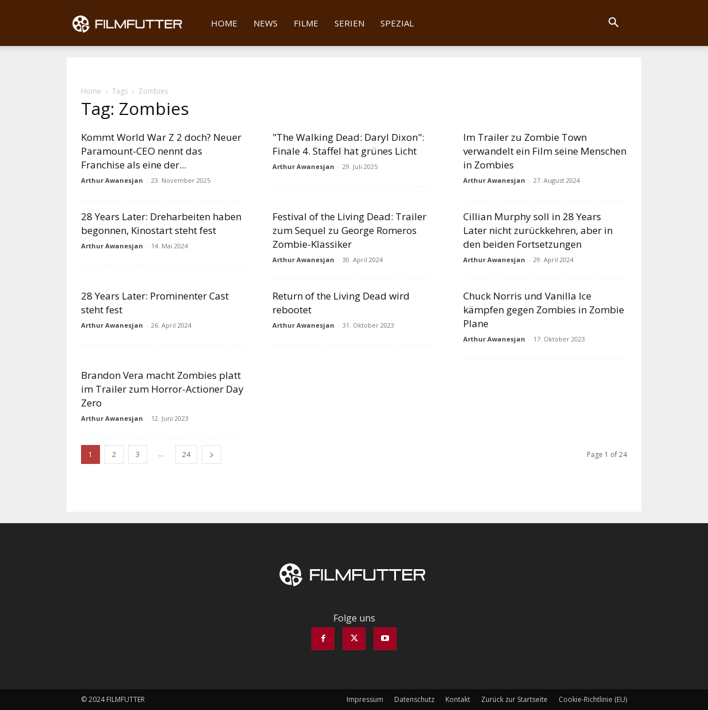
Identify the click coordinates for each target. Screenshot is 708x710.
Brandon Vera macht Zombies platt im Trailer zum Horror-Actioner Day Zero (162, 389)
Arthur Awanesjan (112, 180)
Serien (349, 23)
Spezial (397, 23)
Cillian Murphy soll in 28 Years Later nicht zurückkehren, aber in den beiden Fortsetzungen (538, 230)
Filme (306, 23)
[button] (613, 23)
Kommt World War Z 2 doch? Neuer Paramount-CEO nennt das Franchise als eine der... (161, 151)
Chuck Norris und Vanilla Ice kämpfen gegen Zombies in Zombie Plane (543, 309)
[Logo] (135, 23)
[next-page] (211, 454)
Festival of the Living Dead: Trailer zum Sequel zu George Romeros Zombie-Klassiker (349, 230)
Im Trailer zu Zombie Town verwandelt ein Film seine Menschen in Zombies (544, 151)
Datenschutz (414, 699)
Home (224, 23)
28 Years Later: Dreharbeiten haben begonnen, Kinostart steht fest (161, 223)
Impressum (365, 699)
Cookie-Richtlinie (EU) (593, 699)
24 (186, 454)
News (265, 23)
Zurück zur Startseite (514, 699)
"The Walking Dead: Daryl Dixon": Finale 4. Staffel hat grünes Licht (348, 144)
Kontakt (457, 699)
